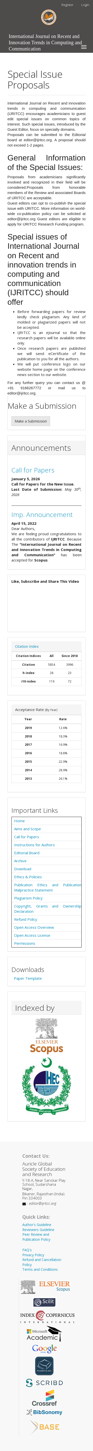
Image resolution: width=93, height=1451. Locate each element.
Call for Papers (32, 470)
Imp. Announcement (42, 514)
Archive (20, 860)
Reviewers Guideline (38, 1229)
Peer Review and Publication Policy (36, 1237)
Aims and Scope (27, 828)
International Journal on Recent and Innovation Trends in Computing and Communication (45, 38)
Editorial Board (26, 852)
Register (67, 4)
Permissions (24, 943)
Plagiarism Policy (28, 898)
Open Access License (32, 935)
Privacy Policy (33, 1254)
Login (85, 4)
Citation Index (27, 646)
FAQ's (27, 1250)
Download (22, 868)
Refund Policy (25, 919)
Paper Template (28, 978)
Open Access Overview (34, 927)
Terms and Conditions (40, 1269)
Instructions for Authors (34, 844)
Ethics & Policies (28, 876)
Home (19, 820)
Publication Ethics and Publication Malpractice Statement (47, 887)
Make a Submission (31, 421)
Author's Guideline (36, 1224)
